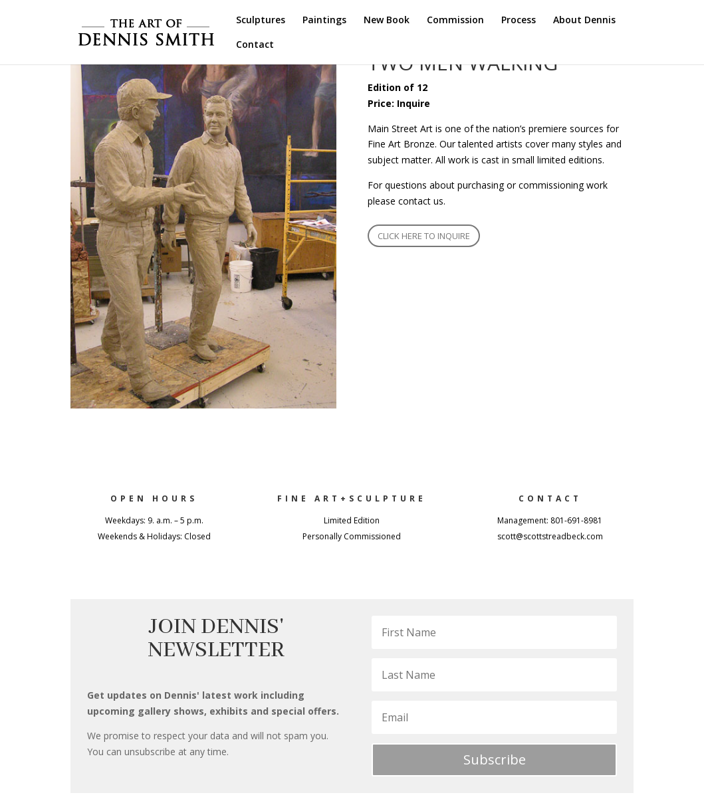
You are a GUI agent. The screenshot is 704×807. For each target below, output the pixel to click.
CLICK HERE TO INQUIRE (424, 236)
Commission (455, 20)
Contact (255, 45)
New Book (387, 20)
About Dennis (584, 20)
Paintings (324, 20)
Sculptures (260, 20)
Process (518, 20)
